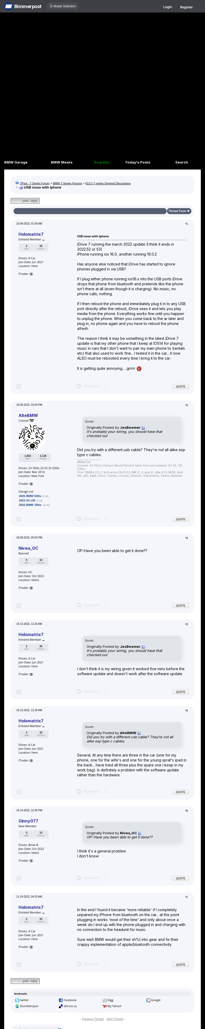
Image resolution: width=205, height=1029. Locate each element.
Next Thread (115, 1019)
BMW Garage (16, 162)
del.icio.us (70, 1006)
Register (186, 7)
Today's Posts (137, 162)
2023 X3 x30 (27, 500)
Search (181, 162)
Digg (110, 1000)
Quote (180, 386)
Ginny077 (28, 821)
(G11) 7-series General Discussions (108, 183)
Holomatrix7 (31, 234)
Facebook (70, 1000)
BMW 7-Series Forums (67, 183)
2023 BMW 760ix (30, 504)
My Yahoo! (114, 1006)
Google (155, 1000)
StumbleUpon (29, 1006)
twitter (24, 1000)
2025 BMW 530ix (30, 496)
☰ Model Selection (63, 6)
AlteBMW (28, 415)
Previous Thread (93, 1019)
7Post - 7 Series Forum (34, 183)
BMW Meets (62, 162)
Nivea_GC (28, 548)
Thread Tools (177, 211)
